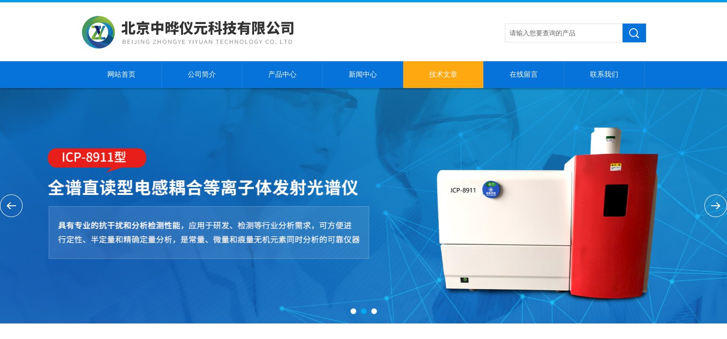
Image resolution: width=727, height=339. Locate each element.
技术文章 (443, 74)
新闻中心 (363, 74)
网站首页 (121, 74)
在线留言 (524, 74)
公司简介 (202, 74)
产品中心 (282, 74)
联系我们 (604, 74)
